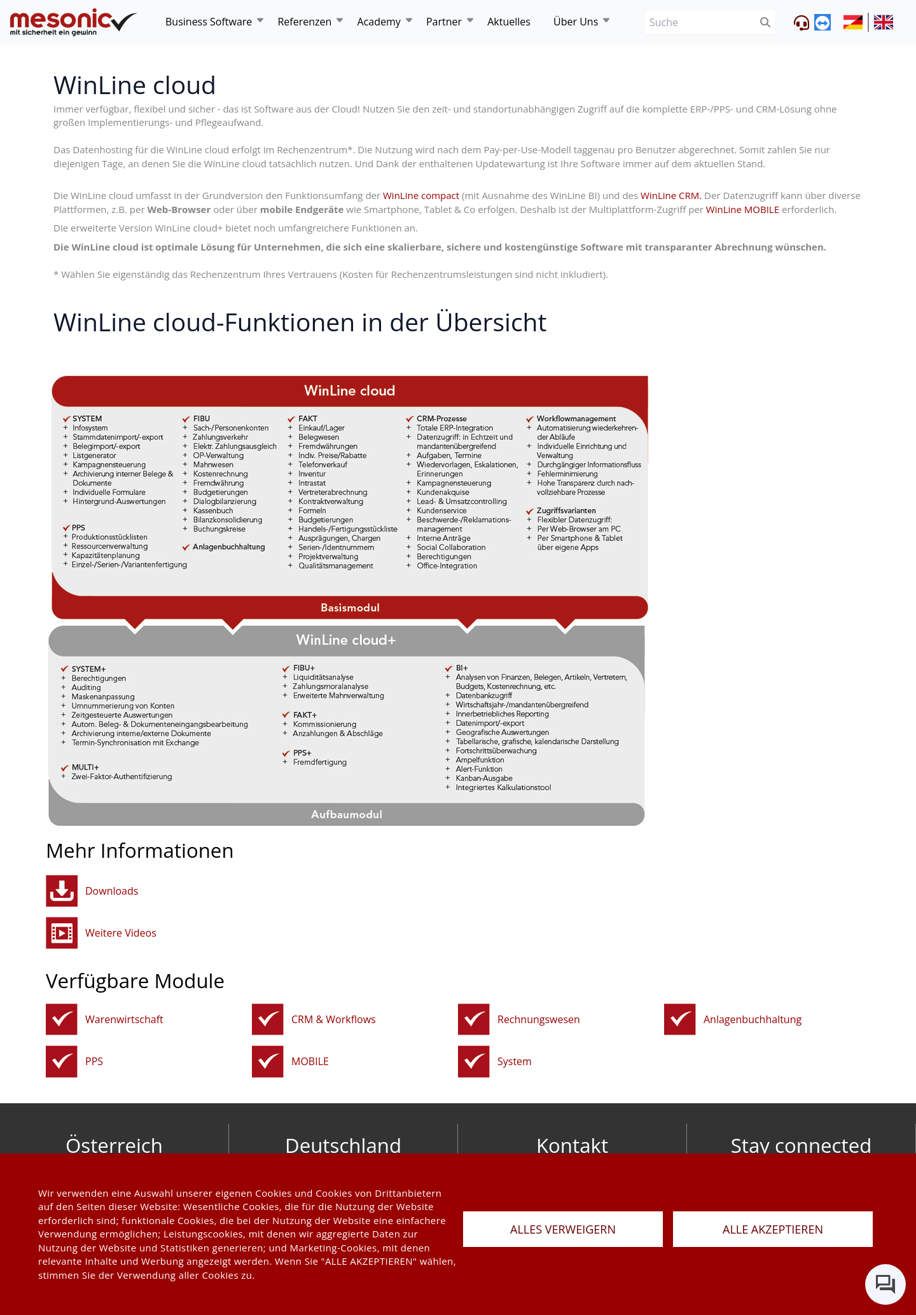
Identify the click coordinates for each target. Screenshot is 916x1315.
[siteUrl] (856, 22)
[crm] (268, 1019)
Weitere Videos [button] (120, 933)
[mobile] (268, 1061)
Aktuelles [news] (509, 22)
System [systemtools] (514, 1061)
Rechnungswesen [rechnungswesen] (538, 1019)
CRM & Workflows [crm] (333, 1019)
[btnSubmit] (765, 23)
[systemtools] (474, 1061)
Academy (378, 22)
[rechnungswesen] (474, 1019)
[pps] (62, 1061)
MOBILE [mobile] (310, 1061)
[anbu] (680, 1019)
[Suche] (699, 23)
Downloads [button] (111, 891)
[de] (73, 22)
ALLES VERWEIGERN (563, 1229)
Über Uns (575, 22)
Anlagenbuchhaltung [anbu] (753, 1019)
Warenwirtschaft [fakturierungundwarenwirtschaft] (124, 1019)
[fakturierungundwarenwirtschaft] (62, 1019)
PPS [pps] (94, 1061)
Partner (444, 22)
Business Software (208, 22)
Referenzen (304, 22)
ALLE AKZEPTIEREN (773, 1229)
